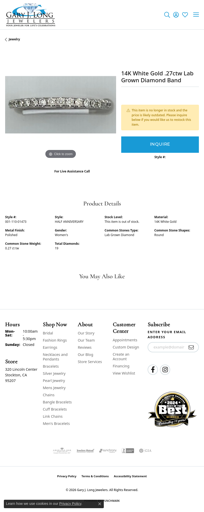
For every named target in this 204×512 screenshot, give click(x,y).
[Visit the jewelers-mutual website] (85, 451)
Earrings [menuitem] (50, 347)
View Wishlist (124, 373)
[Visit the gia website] (145, 451)
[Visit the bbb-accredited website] (128, 451)
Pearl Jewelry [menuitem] (54, 380)
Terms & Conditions (95, 476)
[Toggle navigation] (196, 14)
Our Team (86, 340)
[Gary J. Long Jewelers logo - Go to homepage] (31, 14)
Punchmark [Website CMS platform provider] (111, 501)
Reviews (84, 347)
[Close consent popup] (99, 503)
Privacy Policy (66, 476)
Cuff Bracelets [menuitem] (55, 409)
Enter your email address (167, 334)
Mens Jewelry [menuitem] (54, 387)
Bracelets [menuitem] (51, 366)
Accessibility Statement (130, 476)
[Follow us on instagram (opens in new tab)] (165, 370)
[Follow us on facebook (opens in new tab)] (153, 370)
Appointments (125, 340)
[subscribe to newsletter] (191, 347)
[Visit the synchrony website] (107, 451)
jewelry (14, 39)
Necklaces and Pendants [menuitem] (55, 357)
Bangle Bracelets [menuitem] (57, 402)
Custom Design (126, 347)
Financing (121, 366)
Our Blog (85, 354)
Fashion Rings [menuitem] (55, 340)
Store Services (90, 361)
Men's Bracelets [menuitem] (56, 423)
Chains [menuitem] (49, 394)
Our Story (86, 333)
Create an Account (121, 356)
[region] (60, 105)
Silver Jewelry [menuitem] (54, 373)
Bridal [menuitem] (48, 333)
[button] (167, 14)
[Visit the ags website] (62, 451)
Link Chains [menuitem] (53, 416)
